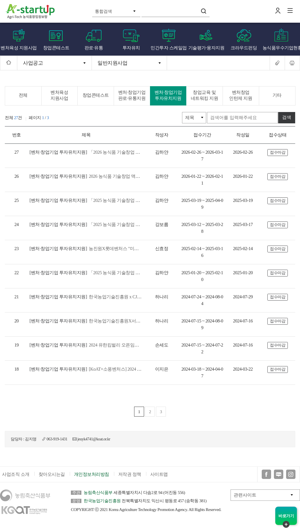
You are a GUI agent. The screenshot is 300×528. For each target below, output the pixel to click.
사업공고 (33, 63)
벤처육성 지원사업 (19, 47)
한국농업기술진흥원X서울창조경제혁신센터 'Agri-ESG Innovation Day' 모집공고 (135, 314)
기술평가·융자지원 (206, 47)
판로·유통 (93, 47)
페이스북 (266, 468)
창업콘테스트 (56, 47)
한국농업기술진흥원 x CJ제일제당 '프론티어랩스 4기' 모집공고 (119, 290)
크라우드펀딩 (244, 47)
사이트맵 (159, 468)
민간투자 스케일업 (169, 47)
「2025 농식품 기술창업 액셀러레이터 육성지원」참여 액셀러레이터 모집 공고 (134, 265)
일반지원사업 (112, 63)
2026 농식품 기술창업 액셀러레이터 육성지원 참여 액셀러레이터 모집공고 (130, 176)
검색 (203, 11)
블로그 (278, 468)
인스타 (290, 468)
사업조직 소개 (15, 468)
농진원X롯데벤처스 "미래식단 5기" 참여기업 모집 (107, 241)
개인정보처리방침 (91, 468)
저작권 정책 (129, 468)
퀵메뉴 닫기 (286, 524)
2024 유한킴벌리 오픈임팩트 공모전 (93, 338)
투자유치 (131, 47)
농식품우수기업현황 (281, 47)
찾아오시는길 (52, 468)
